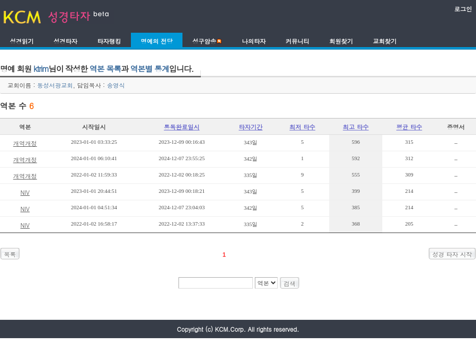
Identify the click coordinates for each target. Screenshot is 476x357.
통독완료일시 (182, 126)
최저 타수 (302, 126)
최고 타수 (356, 126)
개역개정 (25, 143)
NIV (25, 192)
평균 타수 (409, 126)
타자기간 (251, 126)
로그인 (463, 8)
